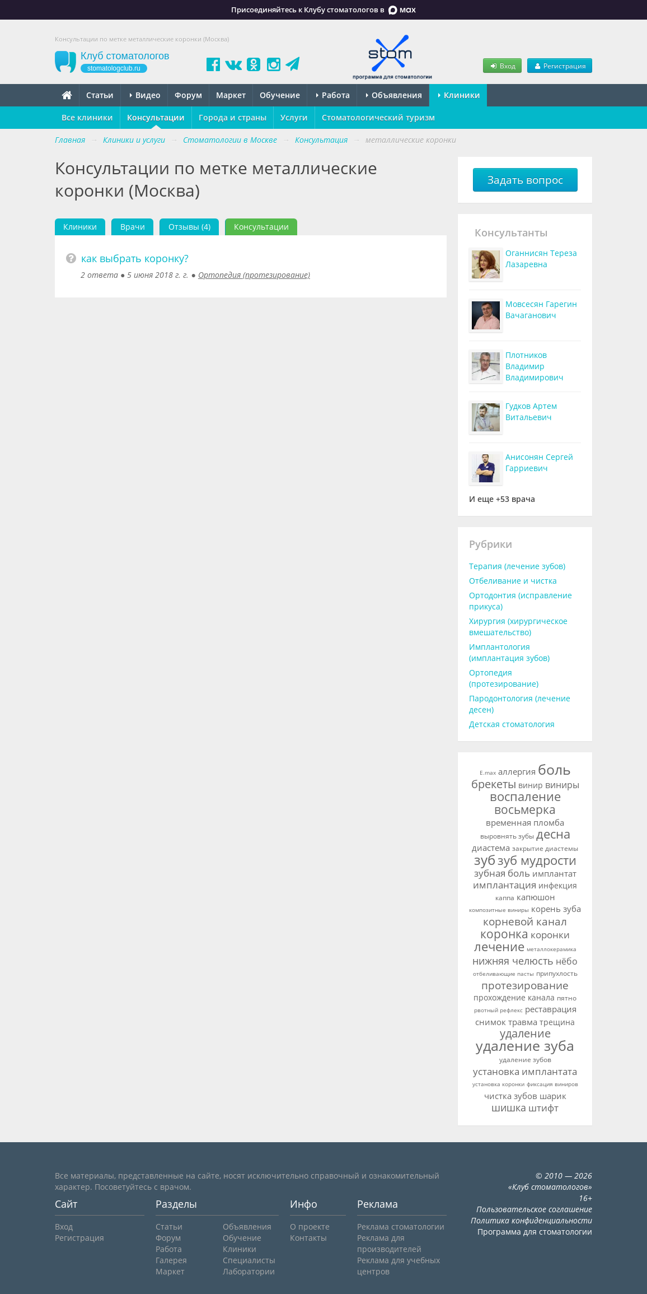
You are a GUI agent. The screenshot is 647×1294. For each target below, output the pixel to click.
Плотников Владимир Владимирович (534, 366)
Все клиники (87, 117)
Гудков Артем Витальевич (531, 411)
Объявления (394, 95)
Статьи (100, 95)
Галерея (171, 1260)
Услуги (294, 117)
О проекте (310, 1226)
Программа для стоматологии (534, 1231)
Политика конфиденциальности (531, 1220)
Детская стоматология (512, 724)
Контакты (308, 1237)
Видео (145, 95)
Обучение (280, 95)
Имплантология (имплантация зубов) (509, 652)
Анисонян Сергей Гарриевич (539, 462)
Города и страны (232, 117)
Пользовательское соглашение (534, 1209)
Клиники (459, 95)
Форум (188, 95)
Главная (70, 139)
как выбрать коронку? (135, 258)
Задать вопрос (525, 180)
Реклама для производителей (389, 1243)
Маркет (231, 95)
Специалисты (249, 1260)
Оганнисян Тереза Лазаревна (541, 258)
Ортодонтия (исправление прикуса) (520, 601)
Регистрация (559, 65)
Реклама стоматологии (400, 1226)
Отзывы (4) (189, 226)
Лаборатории (249, 1271)
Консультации (156, 117)
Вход (502, 65)
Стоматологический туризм (378, 117)
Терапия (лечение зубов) (517, 566)
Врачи (132, 226)
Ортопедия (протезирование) (254, 274)
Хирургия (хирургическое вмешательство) (518, 626)
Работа (333, 95)
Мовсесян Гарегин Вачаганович (541, 309)
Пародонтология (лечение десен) (519, 704)
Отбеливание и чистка (513, 580)
